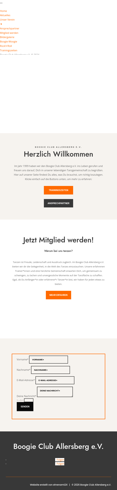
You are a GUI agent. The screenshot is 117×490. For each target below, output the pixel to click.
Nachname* (23, 369)
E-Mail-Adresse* (26, 380)
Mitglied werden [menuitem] (9, 33)
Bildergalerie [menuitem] (7, 37)
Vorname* (22, 359)
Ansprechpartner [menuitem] (9, 28)
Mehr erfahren (58, 295)
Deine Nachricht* (26, 396)
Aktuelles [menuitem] (5, 15)
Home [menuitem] (3, 11)
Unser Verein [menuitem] (58, 22)
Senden (25, 406)
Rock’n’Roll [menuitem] (6, 46)
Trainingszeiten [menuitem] (8, 50)
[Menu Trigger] (1, 3)
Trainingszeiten (58, 190)
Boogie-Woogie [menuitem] (8, 41)
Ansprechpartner (58, 203)
